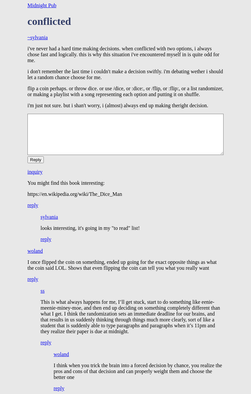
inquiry (34, 172)
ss (42, 291)
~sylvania (37, 37)
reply (32, 205)
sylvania (49, 217)
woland (35, 251)
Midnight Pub (41, 5)
